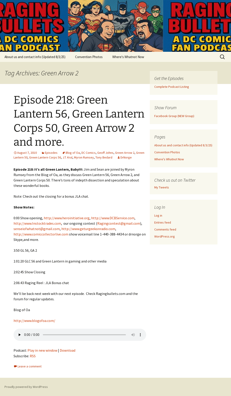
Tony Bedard (103, 157)
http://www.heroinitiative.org (67, 218)
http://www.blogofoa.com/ (34, 320)
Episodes (51, 153)
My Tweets (161, 187)
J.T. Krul (67, 157)
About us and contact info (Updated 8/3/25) (35, 57)
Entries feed (162, 222)
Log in (158, 215)
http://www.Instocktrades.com (37, 223)
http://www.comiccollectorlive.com (41, 234)
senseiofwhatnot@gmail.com (37, 228)
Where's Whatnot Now (128, 57)
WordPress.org (164, 236)
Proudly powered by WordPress (26, 387)
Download (67, 350)
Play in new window (42, 350)
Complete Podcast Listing (171, 87)
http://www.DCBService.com (112, 218)
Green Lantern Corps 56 (45, 157)
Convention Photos (89, 57)
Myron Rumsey (84, 157)
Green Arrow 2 (124, 153)
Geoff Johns (105, 153)
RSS (33, 356)
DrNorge (126, 157)
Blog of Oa (73, 153)
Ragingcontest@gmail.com (118, 223)
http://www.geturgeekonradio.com (88, 228)
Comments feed (165, 229)
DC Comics (88, 153)
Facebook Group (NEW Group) (174, 116)
